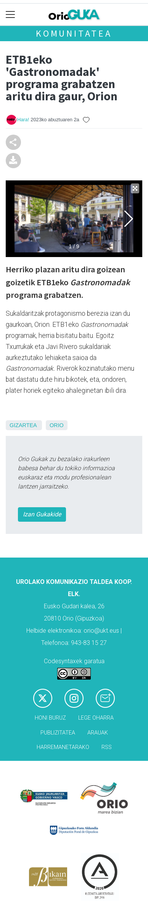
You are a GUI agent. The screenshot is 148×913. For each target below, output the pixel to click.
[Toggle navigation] (10, 14)
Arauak (97, 733)
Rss (106, 747)
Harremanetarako (63, 747)
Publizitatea (57, 733)
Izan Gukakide (42, 514)
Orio (57, 425)
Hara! (23, 119)
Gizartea (23, 425)
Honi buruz (50, 718)
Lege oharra (96, 718)
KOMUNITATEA (74, 33)
